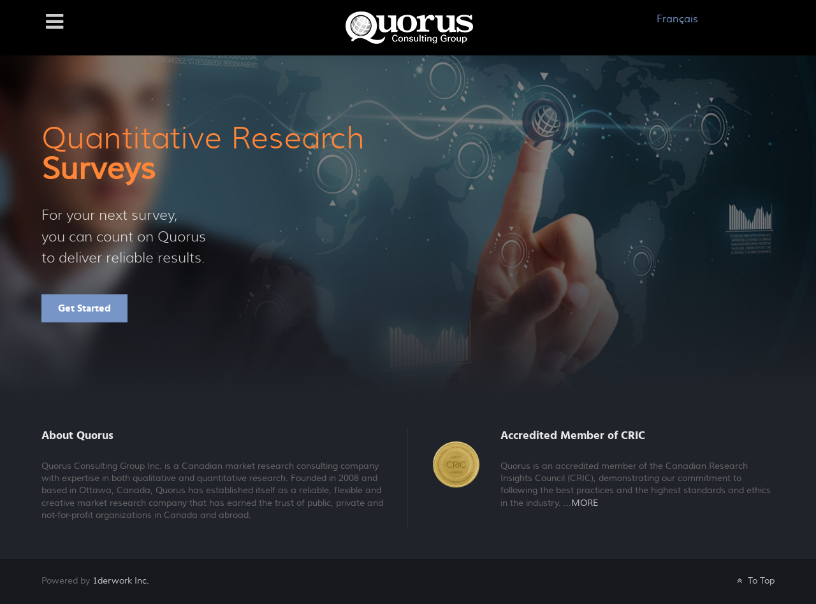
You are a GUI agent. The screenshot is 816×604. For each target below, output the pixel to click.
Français (677, 19)
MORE (584, 503)
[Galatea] (409, 27)
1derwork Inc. (120, 580)
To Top (754, 580)
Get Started (84, 308)
